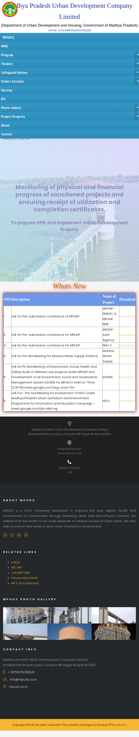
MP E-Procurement (25, 583)
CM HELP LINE (20, 573)
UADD (15, 562)
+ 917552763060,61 (19, 672)
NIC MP (16, 567)
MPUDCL (121, 725)
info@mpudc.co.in (69, 449)
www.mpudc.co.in (69, 453)
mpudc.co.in (15, 686)
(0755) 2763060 (69, 468)
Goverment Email (24, 578)
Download (127, 316)
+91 (69, 472)
